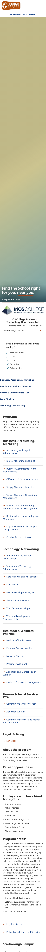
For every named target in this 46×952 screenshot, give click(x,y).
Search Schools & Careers (22, 14)
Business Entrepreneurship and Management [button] (21, 517)
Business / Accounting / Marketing (17, 380)
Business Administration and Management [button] (20, 470)
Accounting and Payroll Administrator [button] (17, 452)
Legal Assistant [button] (12, 924)
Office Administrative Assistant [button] (21, 479)
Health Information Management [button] (22, 682)
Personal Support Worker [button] (18, 648)
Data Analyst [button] (11, 584)
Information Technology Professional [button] (17, 557)
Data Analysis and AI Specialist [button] (20, 576)
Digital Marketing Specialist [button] (19, 460)
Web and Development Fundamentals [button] (16, 617)
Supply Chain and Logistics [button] (18, 487)
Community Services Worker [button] (19, 703)
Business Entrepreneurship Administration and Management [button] (20, 507)
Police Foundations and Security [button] (21, 932)
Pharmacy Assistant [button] (15, 664)
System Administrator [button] (16, 600)
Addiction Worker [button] (14, 711)
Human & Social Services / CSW (15, 392)
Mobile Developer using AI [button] (18, 592)
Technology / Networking (12, 405)
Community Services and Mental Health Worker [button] (21, 721)
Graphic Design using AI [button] (17, 537)
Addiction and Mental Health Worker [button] (19, 673)
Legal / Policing (7, 399)
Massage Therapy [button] (14, 656)
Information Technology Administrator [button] (17, 567)
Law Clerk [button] (9, 740)
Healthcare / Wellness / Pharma (15, 386)
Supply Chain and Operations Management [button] (20, 496)
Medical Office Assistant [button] (17, 640)
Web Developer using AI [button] (17, 608)
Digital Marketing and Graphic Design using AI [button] (20, 528)
